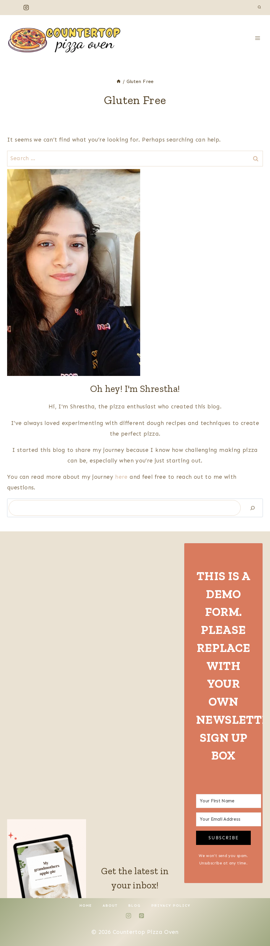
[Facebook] (12, 7)
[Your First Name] (228, 801)
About (110, 905)
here (122, 476)
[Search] (252, 508)
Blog (134, 905)
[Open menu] (257, 38)
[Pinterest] (39, 7)
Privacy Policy (170, 905)
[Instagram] (26, 7)
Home (86, 905)
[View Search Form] (259, 7)
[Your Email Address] (228, 819)
